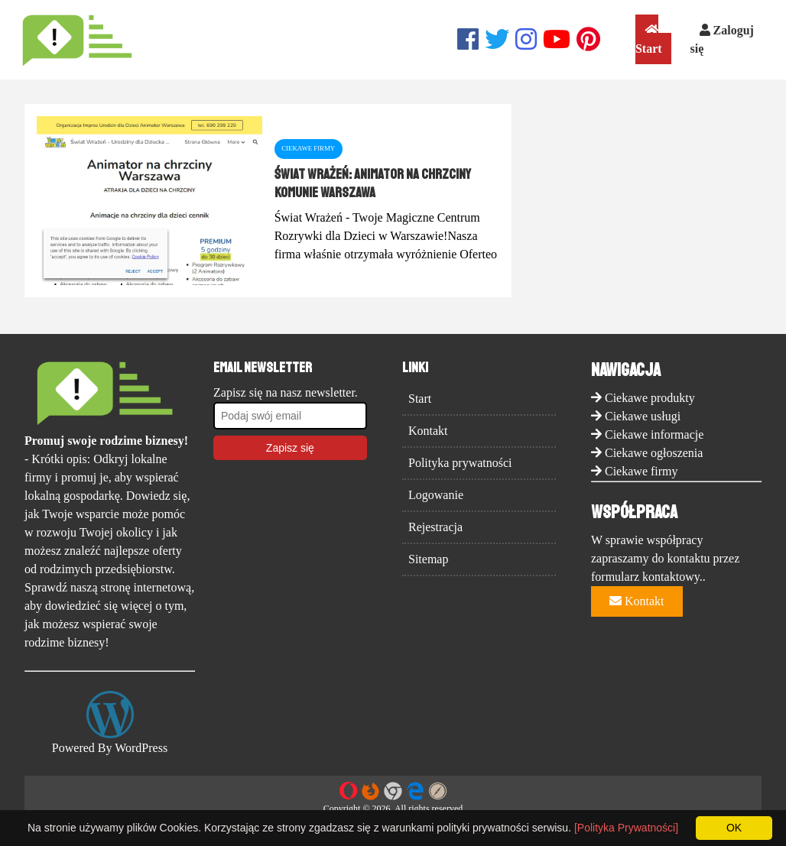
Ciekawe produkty (650, 397)
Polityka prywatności (460, 462)
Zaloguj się (722, 39)
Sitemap (428, 559)
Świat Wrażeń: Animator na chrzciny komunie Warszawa (372, 183)
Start (648, 39)
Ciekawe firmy (641, 471)
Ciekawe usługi (642, 416)
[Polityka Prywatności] (626, 828)
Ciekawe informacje (654, 434)
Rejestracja (435, 526)
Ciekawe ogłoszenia (654, 452)
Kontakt (428, 430)
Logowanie (435, 494)
